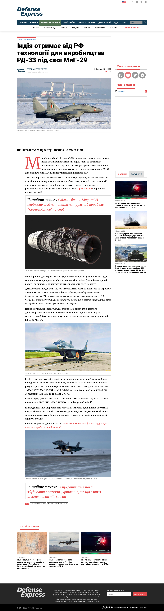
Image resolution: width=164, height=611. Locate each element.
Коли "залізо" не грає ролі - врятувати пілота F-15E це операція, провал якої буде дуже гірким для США (64, 563)
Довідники (76, 28)
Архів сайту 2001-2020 (131, 28)
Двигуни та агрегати (54, 503)
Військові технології (38, 503)
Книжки (87, 28)
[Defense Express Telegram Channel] (146, 2)
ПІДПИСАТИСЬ (139, 594)
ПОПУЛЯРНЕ (136, 174)
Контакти (113, 28)
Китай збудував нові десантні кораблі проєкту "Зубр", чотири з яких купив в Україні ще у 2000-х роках (130, 237)
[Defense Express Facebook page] (132, 2)
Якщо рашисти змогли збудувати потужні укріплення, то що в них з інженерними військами (66, 492)
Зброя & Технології (30, 39)
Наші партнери (99, 28)
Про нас (36, 28)
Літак (65, 503)
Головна (19, 39)
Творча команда (50, 28)
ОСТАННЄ (122, 174)
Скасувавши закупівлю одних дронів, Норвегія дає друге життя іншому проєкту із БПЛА (95, 562)
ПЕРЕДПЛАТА (134, 607)
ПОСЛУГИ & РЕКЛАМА (121, 607)
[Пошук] (145, 22)
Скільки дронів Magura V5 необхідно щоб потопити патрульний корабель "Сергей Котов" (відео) (67, 204)
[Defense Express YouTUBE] (137, 2)
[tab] (122, 174)
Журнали (65, 28)
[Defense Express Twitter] (141, 2)
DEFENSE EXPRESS (37, 69)
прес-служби (85, 188)
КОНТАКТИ (143, 607)
